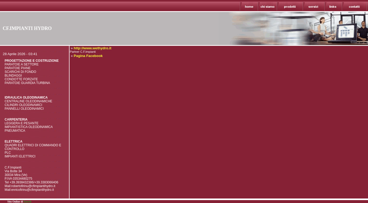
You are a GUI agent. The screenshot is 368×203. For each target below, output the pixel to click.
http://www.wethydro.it (92, 48)
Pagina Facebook (88, 56)
